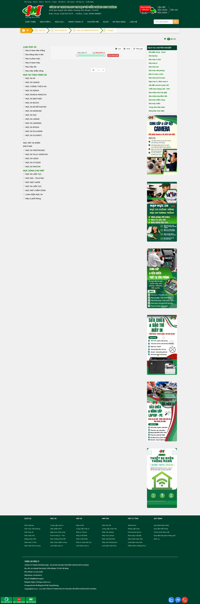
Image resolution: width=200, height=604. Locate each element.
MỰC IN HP (30, 78)
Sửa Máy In (61, 2)
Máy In (35, 2)
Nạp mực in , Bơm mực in (158, 81)
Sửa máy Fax (29, 535)
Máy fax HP (106, 525)
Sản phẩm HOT (56, 529)
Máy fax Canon (108, 535)
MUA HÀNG (119, 22)
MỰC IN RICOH (32, 103)
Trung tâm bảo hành (157, 107)
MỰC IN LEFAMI (32, 119)
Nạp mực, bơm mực (58, 532)
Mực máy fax (30, 67)
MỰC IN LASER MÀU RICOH (88, 30)
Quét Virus (132, 525)
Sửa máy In (29, 532)
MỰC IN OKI (30, 115)
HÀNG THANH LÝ (75, 22)
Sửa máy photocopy (157, 78)
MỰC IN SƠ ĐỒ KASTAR (35, 107)
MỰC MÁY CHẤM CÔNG (35, 190)
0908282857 (37, 575)
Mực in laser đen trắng (35, 50)
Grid (127, 49)
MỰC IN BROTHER (33, 99)
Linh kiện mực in (56, 546)
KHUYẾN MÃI (93, 22)
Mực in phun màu (32, 58)
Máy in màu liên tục (83, 542)
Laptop (54, 2)
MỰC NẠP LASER (32, 182)
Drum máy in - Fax (57, 535)
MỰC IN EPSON (32, 127)
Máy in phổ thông (33, 198)
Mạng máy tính (30, 539)
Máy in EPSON (81, 535)
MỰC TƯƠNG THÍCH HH (35, 86)
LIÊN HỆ (133, 22)
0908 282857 (95, 14)
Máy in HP (80, 525)
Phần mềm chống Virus (137, 546)
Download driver (134, 532)
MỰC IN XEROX (32, 90)
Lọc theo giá (113, 55)
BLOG (105, 22)
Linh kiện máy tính (135, 542)
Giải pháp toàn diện (156, 111)
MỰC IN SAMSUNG (33, 111)
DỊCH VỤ (59, 22)
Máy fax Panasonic (109, 542)
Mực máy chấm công (34, 71)
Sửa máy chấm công (157, 100)
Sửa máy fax (154, 67)
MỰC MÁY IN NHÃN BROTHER (31, 144)
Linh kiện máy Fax (109, 546)
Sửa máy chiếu (154, 103)
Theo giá (138, 49)
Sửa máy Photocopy (32, 546)
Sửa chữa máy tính (135, 539)
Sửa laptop (153, 56)
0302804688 (38, 572)
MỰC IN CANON (32, 82)
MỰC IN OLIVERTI (33, 135)
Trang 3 (110, 30)
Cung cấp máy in (82, 529)
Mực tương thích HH (58, 539)
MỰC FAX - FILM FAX (34, 178)
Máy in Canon (81, 532)
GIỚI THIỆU (30, 22)
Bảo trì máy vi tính (156, 74)
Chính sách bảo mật (161, 532)
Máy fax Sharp (108, 532)
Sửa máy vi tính (155, 59)
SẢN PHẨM (45, 22)
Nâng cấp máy (134, 529)
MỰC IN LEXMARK (33, 123)
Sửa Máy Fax (80, 2)
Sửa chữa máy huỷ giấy (158, 92)
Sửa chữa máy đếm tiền (158, 96)
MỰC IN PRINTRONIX (35, 150)
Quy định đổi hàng (161, 529)
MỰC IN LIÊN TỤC (33, 174)
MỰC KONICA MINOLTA (35, 94)
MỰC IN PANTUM (32, 167)
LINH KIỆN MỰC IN (34, 194)
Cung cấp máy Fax (109, 529)
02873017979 (66, 14)
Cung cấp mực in (56, 525)
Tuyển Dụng (89, 2)
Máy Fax (48, 2)
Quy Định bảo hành (161, 525)
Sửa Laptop (70, 2)
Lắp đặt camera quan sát (159, 85)
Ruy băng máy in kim (34, 54)
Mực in (41, 2)
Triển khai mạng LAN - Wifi (159, 89)
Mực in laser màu (32, 63)
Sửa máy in (153, 63)
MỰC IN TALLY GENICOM (36, 154)
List (118, 49)
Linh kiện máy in (82, 546)
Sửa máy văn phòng (156, 70)
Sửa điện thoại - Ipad (157, 52)
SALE (19, 600)
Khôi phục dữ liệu (134, 535)
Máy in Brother (82, 539)
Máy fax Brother (108, 539)
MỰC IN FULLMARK (34, 131)
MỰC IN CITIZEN (32, 162)
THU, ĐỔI (6, 600)
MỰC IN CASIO (32, 158)
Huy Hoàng (27, 2)
